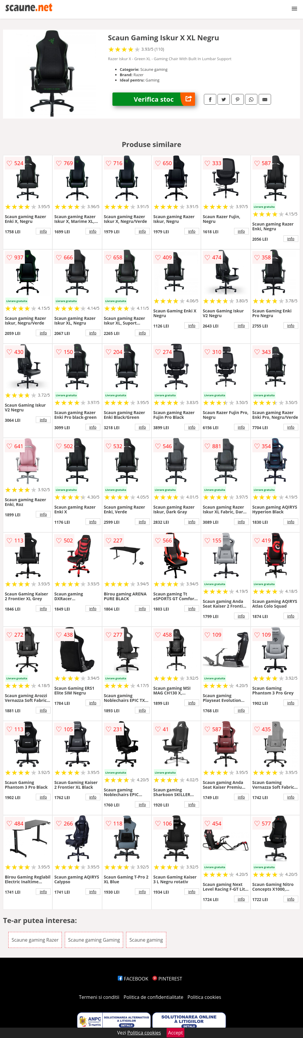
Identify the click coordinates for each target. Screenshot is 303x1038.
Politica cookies (204, 997)
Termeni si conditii (99, 997)
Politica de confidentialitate (153, 997)
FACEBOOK (133, 978)
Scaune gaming (146, 940)
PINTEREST (167, 978)
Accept (175, 1032)
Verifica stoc (164, 99)
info (43, 231)
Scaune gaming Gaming (94, 940)
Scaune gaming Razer (35, 940)
